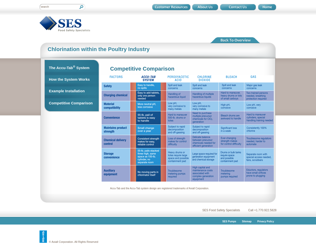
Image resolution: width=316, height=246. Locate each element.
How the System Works (69, 79)
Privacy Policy (265, 221)
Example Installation (67, 91)
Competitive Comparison (71, 103)
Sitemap (247, 221)
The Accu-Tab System (69, 67)
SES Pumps (229, 221)
